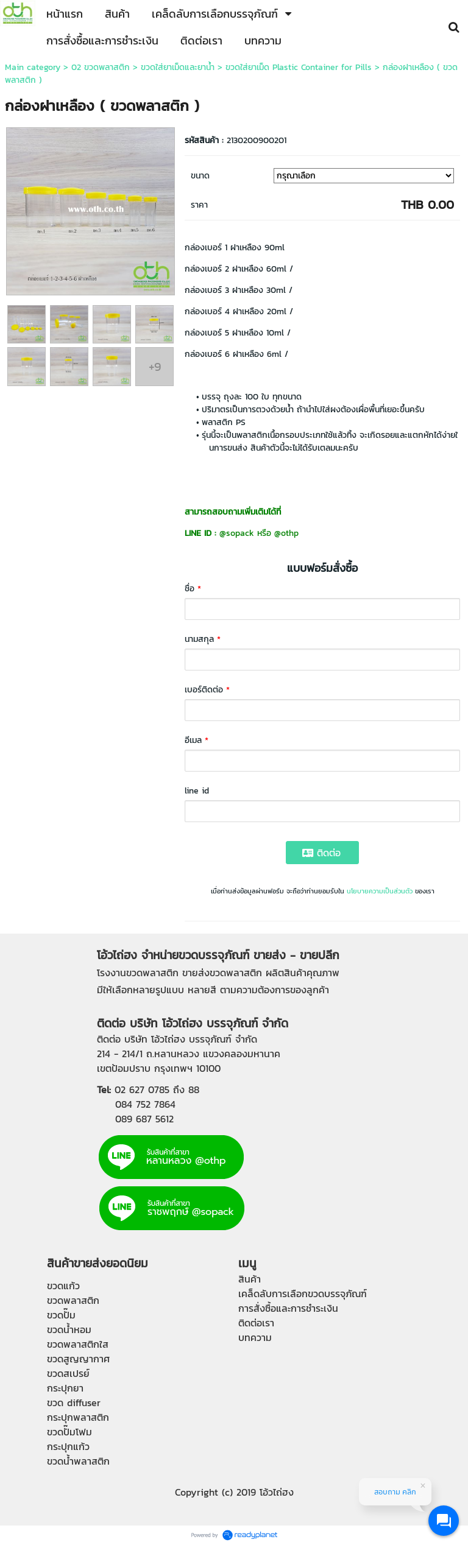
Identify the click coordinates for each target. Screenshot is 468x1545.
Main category (32, 67)
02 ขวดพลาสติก (100, 67)
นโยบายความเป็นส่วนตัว (380, 891)
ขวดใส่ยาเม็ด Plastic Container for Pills (300, 67)
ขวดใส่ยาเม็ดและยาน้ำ (177, 67)
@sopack (236, 533)
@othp (286, 533)
